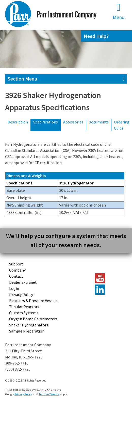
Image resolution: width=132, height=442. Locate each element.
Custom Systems (23, 312)
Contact (16, 276)
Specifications (45, 121)
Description (18, 121)
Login (14, 288)
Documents (99, 121)
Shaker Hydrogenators (28, 324)
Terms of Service (49, 394)
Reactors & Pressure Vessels (33, 300)
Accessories (73, 121)
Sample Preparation (26, 331)
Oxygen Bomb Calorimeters (33, 318)
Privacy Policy (21, 294)
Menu (118, 11)
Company (17, 270)
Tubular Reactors (24, 306)
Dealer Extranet (23, 282)
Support (16, 263)
